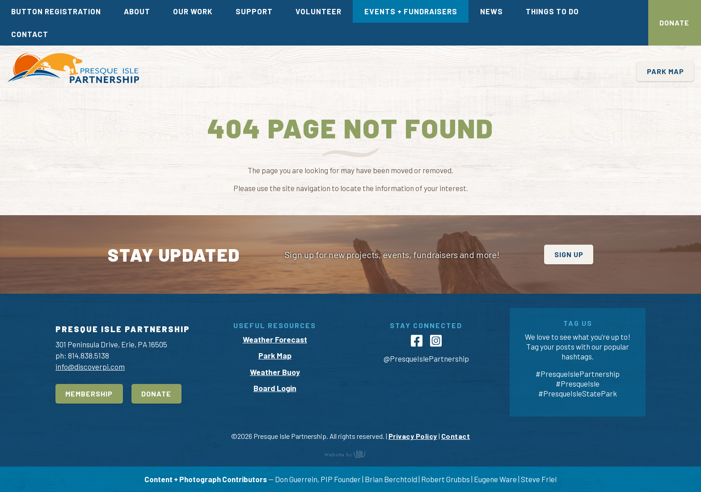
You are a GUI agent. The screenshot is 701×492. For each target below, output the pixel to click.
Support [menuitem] (254, 11)
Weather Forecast (275, 339)
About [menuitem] (137, 11)
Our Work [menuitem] (193, 11)
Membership (89, 393)
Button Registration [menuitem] (56, 11)
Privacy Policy (413, 436)
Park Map (665, 71)
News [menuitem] (491, 11)
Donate (674, 22)
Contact (455, 436)
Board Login (274, 388)
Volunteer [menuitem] (319, 11)
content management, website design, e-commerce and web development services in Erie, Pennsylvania (350, 454)
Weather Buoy (275, 372)
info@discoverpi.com (90, 366)
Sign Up (568, 254)
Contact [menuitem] (29, 33)
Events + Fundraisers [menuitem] (410, 11)
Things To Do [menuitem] (552, 11)
